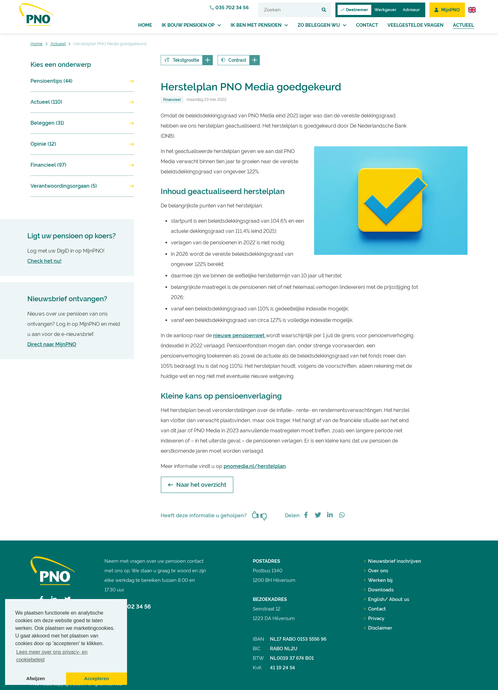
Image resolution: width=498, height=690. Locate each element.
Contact (367, 25)
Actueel (463, 25)
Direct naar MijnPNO (51, 344)
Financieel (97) (48, 165)
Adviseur (411, 9)
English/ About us (386, 599)
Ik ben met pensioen (256, 25)
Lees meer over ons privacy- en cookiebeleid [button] (51, 655)
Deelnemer (354, 9)
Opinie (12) (43, 144)
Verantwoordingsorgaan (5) (63, 186)
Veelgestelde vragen (415, 25)
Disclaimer (378, 628)
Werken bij (378, 580)
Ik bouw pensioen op (188, 25)
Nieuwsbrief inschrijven (392, 561)
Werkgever (385, 9)
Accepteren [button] (96, 678)
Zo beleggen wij (319, 25)
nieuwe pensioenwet (239, 335)
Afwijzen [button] (35, 678)
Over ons (376, 571)
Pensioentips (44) (51, 81)
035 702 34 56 (229, 7)
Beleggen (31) (47, 123)
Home (145, 25)
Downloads (379, 590)
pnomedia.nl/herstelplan (255, 466)
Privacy (374, 618)
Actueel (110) (46, 102)
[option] (391, 200)
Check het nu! (44, 261)
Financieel (172, 100)
